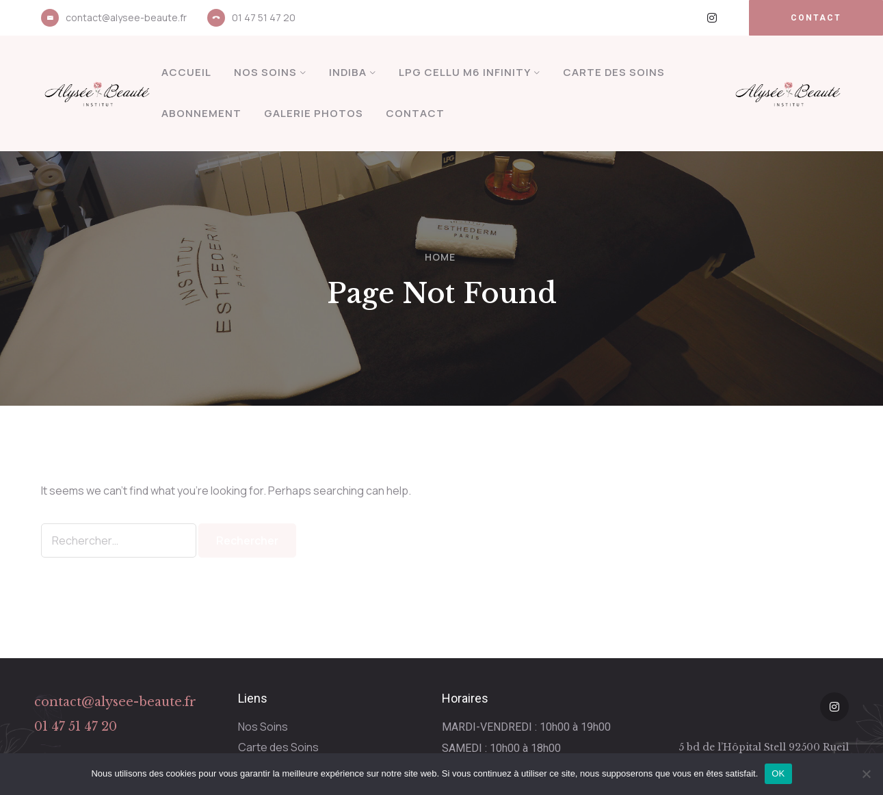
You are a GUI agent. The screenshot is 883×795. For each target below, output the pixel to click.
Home (440, 256)
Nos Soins (265, 72)
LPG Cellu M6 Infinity (465, 72)
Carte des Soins (614, 72)
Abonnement (201, 113)
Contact (415, 113)
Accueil (186, 72)
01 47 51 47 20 (263, 17)
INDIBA (348, 72)
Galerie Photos (313, 113)
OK (778, 773)
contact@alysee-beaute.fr (126, 17)
